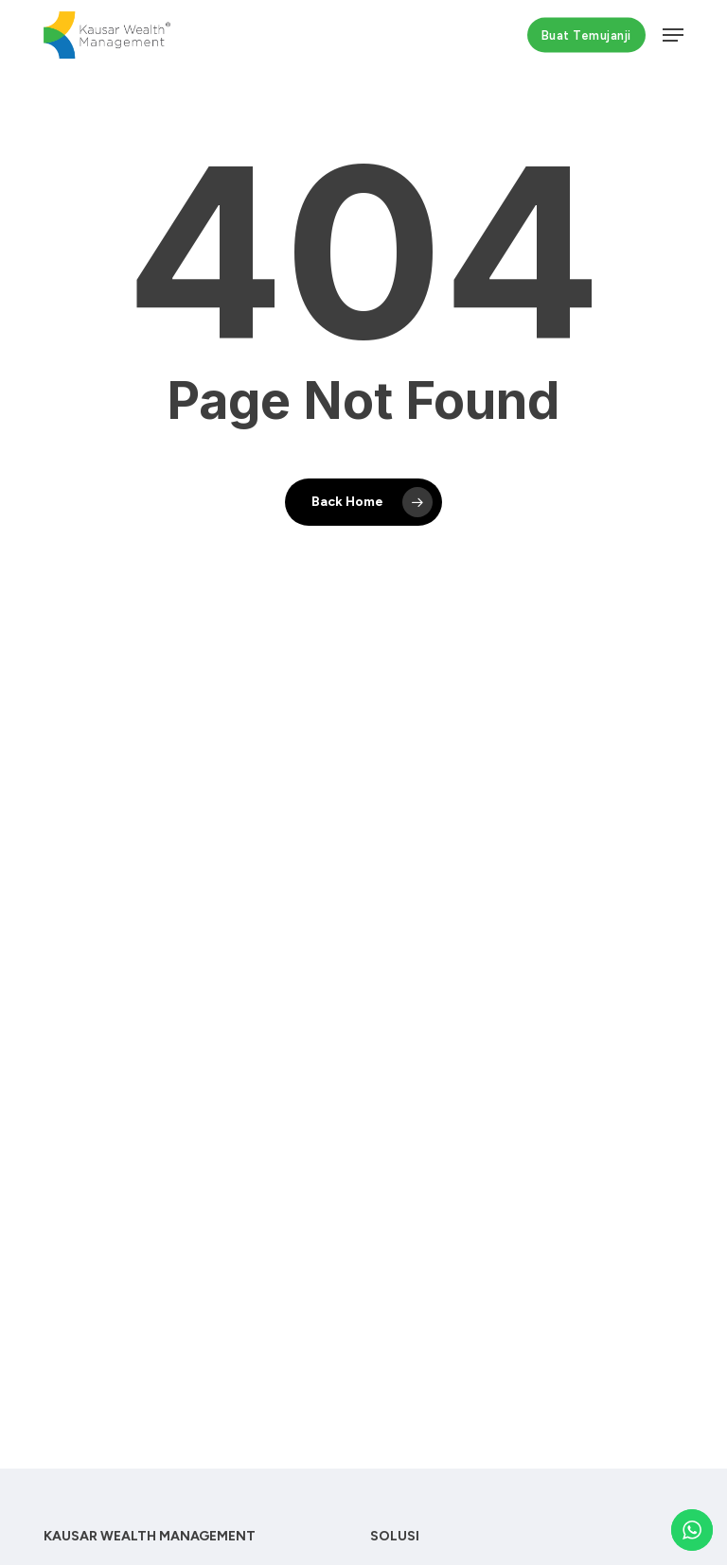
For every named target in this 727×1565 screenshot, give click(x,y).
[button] (673, 35)
